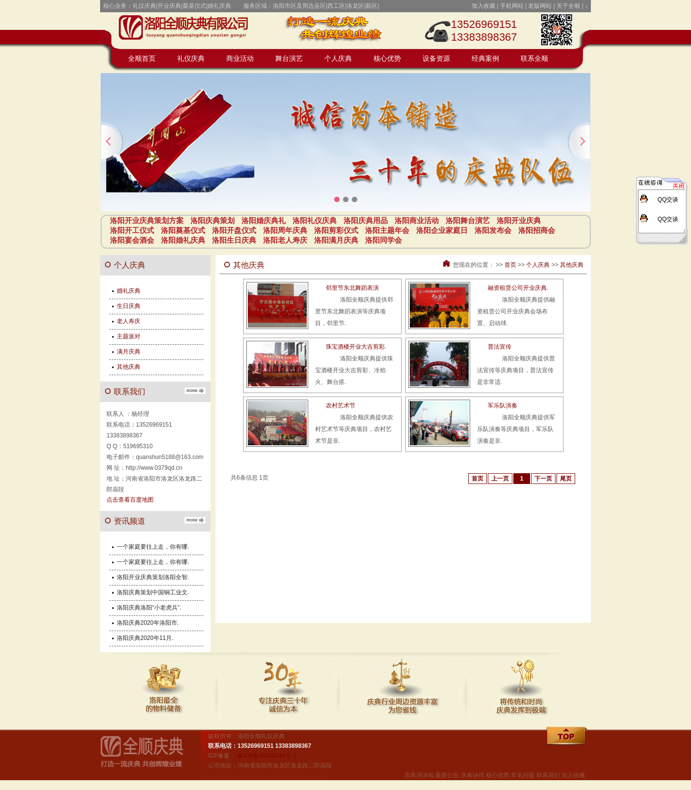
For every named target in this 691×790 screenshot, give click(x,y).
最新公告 (447, 775)
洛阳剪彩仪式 (336, 230)
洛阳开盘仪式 (234, 230)
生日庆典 (128, 306)
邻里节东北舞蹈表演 (352, 287)
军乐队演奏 (502, 405)
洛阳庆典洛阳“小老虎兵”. (149, 607)
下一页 (543, 478)
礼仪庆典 (191, 58)
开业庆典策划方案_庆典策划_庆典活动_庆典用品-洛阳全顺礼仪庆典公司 (188, 29)
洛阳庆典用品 (366, 220)
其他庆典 (572, 264)
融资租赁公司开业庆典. (518, 287)
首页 (510, 264)
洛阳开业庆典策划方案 (147, 220)
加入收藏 (483, 5)
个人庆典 (338, 58)
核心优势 (387, 58)
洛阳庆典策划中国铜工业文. (153, 592)
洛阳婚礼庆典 (183, 240)
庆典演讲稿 (419, 775)
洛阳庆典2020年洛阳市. (148, 622)
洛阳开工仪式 (132, 230)
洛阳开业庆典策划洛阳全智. (153, 577)
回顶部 (567, 736)
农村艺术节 (340, 405)
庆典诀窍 (472, 775)
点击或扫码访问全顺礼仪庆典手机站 (556, 29)
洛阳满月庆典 (336, 240)
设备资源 (436, 58)
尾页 (566, 478)
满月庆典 (128, 351)
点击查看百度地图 (130, 499)
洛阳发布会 (493, 230)
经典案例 (485, 58)
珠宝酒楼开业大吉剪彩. (356, 346)
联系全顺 (534, 58)
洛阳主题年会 (387, 230)
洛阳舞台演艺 (468, 220)
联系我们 (548, 775)
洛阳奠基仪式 (183, 230)
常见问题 (522, 775)
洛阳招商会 (536, 230)
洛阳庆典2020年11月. (145, 638)
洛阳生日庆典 (234, 240)
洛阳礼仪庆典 (314, 220)
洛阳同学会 (383, 240)
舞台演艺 (289, 58)
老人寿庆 (128, 321)
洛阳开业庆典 (519, 220)
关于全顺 (568, 5)
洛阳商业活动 (417, 220)
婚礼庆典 (128, 290)
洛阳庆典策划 (212, 220)
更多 (195, 390)
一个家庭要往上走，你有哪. (153, 546)
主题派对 (128, 336)
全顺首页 (142, 58)
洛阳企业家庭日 (442, 230)
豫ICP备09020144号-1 (266, 755)
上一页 (500, 478)
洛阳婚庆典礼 (263, 220)
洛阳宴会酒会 (132, 240)
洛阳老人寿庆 (285, 240)
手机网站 (512, 5)
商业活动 (240, 58)
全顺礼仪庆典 (149, 755)
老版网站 (540, 5)
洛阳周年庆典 (285, 230)
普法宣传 (499, 346)
